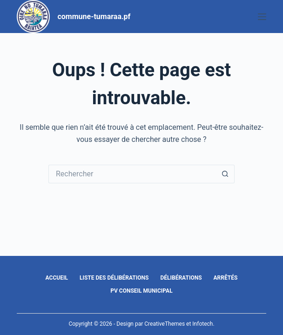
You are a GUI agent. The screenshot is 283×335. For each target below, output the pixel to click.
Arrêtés (226, 278)
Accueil (57, 278)
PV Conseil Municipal (141, 291)
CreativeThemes (164, 324)
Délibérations (181, 278)
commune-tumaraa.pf (93, 16)
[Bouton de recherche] (225, 174)
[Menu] (262, 17)
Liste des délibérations (114, 278)
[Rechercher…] (132, 174)
